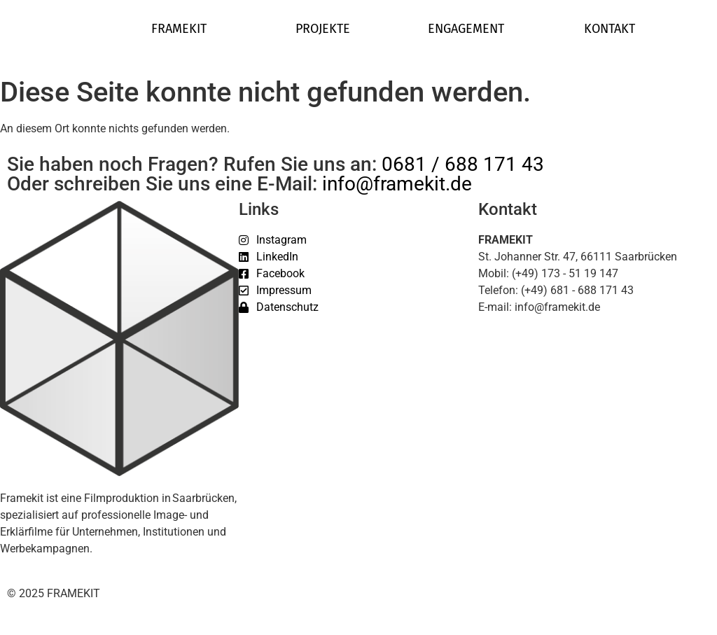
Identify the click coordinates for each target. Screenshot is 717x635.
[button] (31, 604)
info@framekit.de (397, 183)
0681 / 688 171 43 (463, 164)
